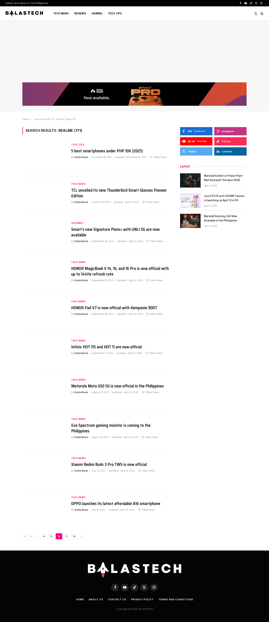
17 (66, 536)
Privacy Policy (142, 599)
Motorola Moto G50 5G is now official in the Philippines (117, 386)
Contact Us (117, 599)
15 (51, 536)
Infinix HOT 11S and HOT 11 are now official (106, 347)
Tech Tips (115, 13)
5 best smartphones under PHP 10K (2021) (107, 151)
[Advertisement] (134, 54)
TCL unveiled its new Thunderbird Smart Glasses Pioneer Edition (119, 193)
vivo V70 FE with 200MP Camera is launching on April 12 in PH (224, 198)
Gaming (97, 13)
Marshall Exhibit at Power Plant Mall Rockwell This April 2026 (223, 178)
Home (80, 599)
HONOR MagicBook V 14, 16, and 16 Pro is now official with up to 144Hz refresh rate (120, 271)
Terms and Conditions (175, 599)
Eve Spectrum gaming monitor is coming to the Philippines (111, 428)
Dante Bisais (81, 157)
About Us (96, 599)
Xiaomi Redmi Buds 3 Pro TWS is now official (109, 464)
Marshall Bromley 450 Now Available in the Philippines (220, 218)
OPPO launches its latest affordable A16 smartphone (115, 504)
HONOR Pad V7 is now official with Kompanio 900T (114, 308)
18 (74, 536)
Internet (77, 223)
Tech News (61, 13)
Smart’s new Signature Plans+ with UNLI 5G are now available (115, 232)
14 (43, 536)
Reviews (80, 13)
